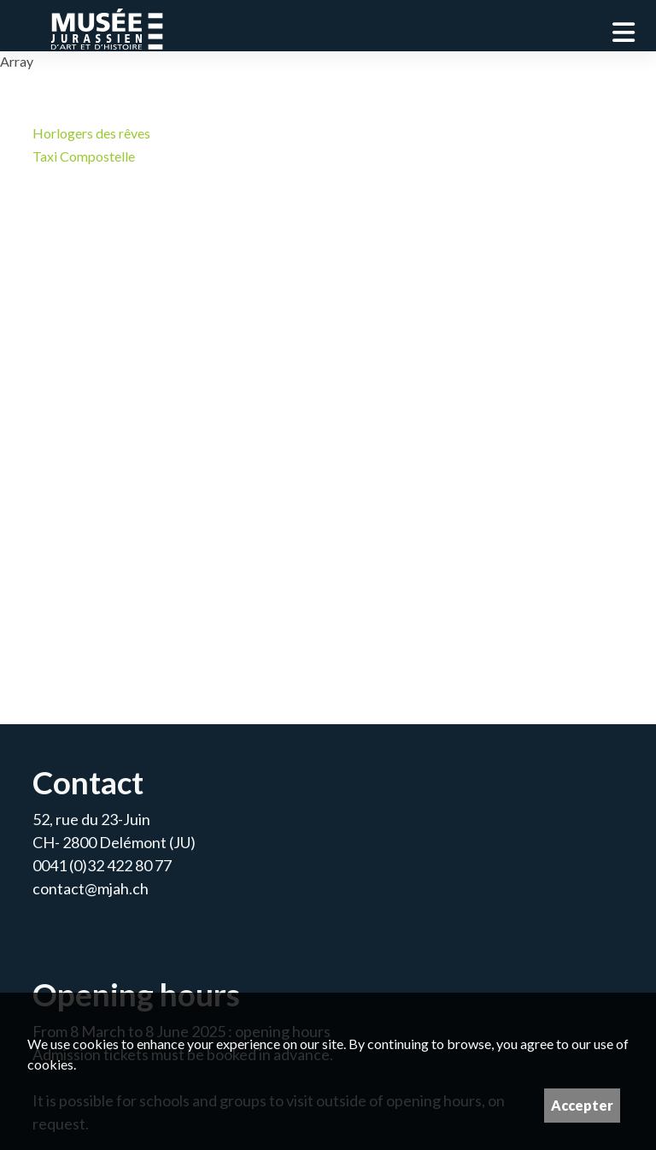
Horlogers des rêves (91, 133)
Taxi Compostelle (83, 156)
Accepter (582, 1105)
